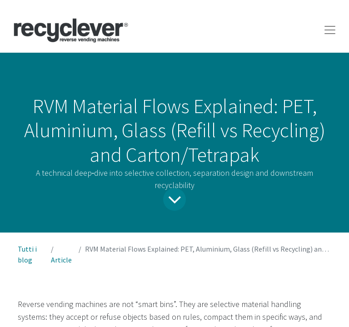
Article (61, 259)
